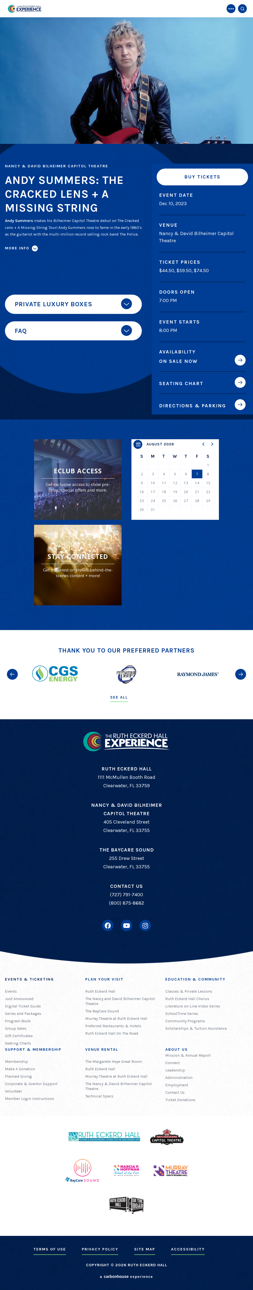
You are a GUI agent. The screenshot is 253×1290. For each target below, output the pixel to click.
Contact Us (175, 1092)
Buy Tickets (202, 177)
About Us (176, 1049)
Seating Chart (181, 383)
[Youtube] (126, 925)
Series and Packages (23, 1013)
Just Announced (19, 998)
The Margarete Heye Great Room (113, 1061)
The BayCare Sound (102, 1011)
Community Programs (185, 1021)
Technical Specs (99, 1096)
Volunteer (13, 1091)
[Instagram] (145, 925)
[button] (203, 444)
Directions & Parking (192, 405)
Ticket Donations (180, 1099)
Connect (172, 1062)
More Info (17, 248)
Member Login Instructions (29, 1098)
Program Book (18, 1021)
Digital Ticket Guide (23, 1006)
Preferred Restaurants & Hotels (113, 1026)
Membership (16, 1061)
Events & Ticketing (29, 979)
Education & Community (195, 979)
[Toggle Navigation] (231, 8)
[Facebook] (107, 925)
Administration (178, 1077)
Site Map (144, 1249)
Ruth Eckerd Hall (100, 991)
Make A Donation (20, 1069)
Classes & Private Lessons (188, 991)
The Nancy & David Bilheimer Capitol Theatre (118, 1086)
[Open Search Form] (242, 8)
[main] (126, 315)
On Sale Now (178, 361)
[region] (175, 479)
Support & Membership (33, 1049)
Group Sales (15, 1028)
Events (11, 991)
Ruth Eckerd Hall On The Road (111, 1033)
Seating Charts (18, 1043)
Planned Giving (18, 1076)
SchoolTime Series (181, 1013)
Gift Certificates (19, 1035)
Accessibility (188, 1249)
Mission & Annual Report (188, 1055)
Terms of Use (49, 1249)
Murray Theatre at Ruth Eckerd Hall (116, 1018)
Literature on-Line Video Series (192, 1006)
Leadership (175, 1070)
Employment (176, 1085)
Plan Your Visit (104, 979)
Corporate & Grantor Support (31, 1083)
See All (119, 697)
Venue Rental (101, 1049)
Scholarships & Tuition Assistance (196, 1028)
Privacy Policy (100, 1249)
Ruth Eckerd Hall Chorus (187, 998)
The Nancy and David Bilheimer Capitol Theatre (120, 1001)
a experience (126, 1276)
